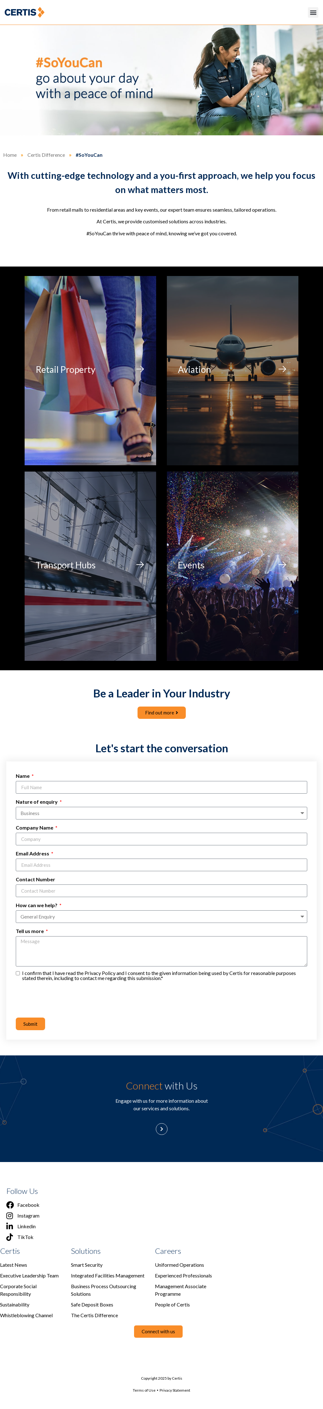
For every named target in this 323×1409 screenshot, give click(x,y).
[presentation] (64, 999)
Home (10, 155)
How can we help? (37, 905)
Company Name (35, 828)
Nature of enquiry (37, 802)
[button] (313, 12)
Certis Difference (46, 155)
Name (23, 776)
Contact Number (35, 879)
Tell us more (30, 931)
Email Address (33, 853)
